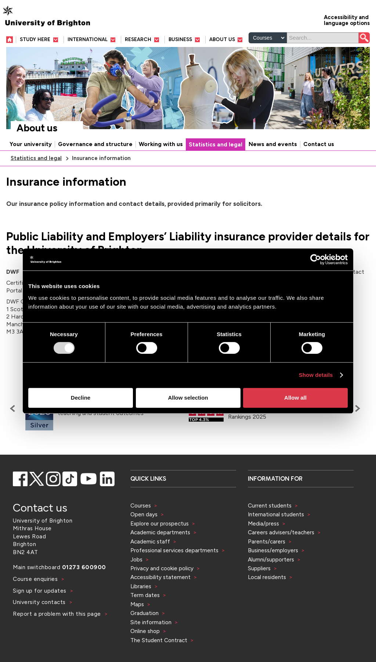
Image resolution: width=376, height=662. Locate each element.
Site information (150, 622)
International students (276, 514)
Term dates (145, 595)
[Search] (323, 37)
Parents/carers (266, 541)
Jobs (136, 559)
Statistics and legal (215, 144)
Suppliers (259, 568)
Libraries (140, 586)
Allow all (295, 397)
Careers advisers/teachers (281, 532)
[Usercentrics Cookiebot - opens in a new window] (315, 259)
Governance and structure (95, 144)
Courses (140, 505)
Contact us (318, 144)
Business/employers (273, 550)
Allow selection (188, 397)
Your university (31, 144)
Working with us (161, 144)
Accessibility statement (160, 577)
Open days (144, 514)
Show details (316, 375)
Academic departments (161, 532)
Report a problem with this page (57, 613)
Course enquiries (36, 578)
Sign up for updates (40, 590)
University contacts (39, 602)
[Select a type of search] (268, 37)
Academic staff (150, 541)
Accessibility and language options (347, 19)
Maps (137, 604)
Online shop (145, 631)
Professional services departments (175, 550)
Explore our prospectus (159, 523)
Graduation (144, 613)
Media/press (263, 523)
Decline (80, 397)
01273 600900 (84, 567)
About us (37, 128)
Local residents (267, 577)
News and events (273, 144)
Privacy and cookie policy (162, 568)
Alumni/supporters (271, 559)
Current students (270, 505)
